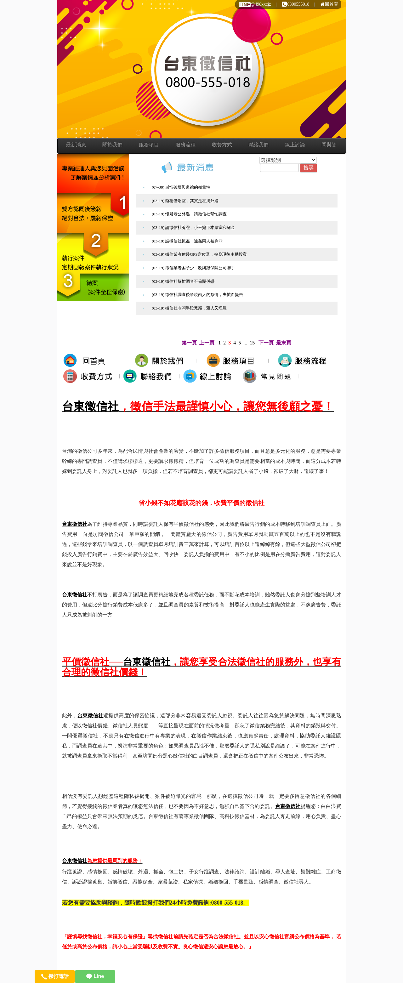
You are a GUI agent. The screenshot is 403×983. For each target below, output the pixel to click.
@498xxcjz (254, 4)
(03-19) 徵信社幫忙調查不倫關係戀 (183, 281)
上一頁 (206, 342)
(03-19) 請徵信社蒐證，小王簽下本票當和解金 (193, 227)
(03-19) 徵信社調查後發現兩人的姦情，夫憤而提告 (197, 294)
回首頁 (329, 4)
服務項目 (149, 144)
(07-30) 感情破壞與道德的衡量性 (181, 187)
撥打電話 (54, 976)
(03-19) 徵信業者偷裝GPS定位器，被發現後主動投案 (199, 254)
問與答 (329, 144)
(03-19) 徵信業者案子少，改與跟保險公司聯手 (193, 267)
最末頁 (283, 342)
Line (95, 976)
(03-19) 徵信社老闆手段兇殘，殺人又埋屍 (189, 308)
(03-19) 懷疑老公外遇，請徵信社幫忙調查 (189, 214)
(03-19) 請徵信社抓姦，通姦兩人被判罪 (187, 241)
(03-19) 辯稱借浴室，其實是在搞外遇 (185, 200)
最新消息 (76, 144)
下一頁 (266, 342)
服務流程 (185, 144)
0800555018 (295, 4)
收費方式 (222, 144)
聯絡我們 (258, 144)
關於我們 (112, 144)
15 (252, 342)
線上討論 (295, 144)
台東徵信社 (90, 406)
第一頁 (189, 342)
